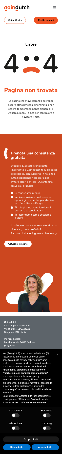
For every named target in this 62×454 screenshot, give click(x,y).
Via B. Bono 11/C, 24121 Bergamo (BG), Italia (17, 330)
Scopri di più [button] (31, 439)
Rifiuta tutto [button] (16, 447)
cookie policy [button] (32, 376)
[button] (54, 7)
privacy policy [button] (27, 360)
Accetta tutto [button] (45, 447)
